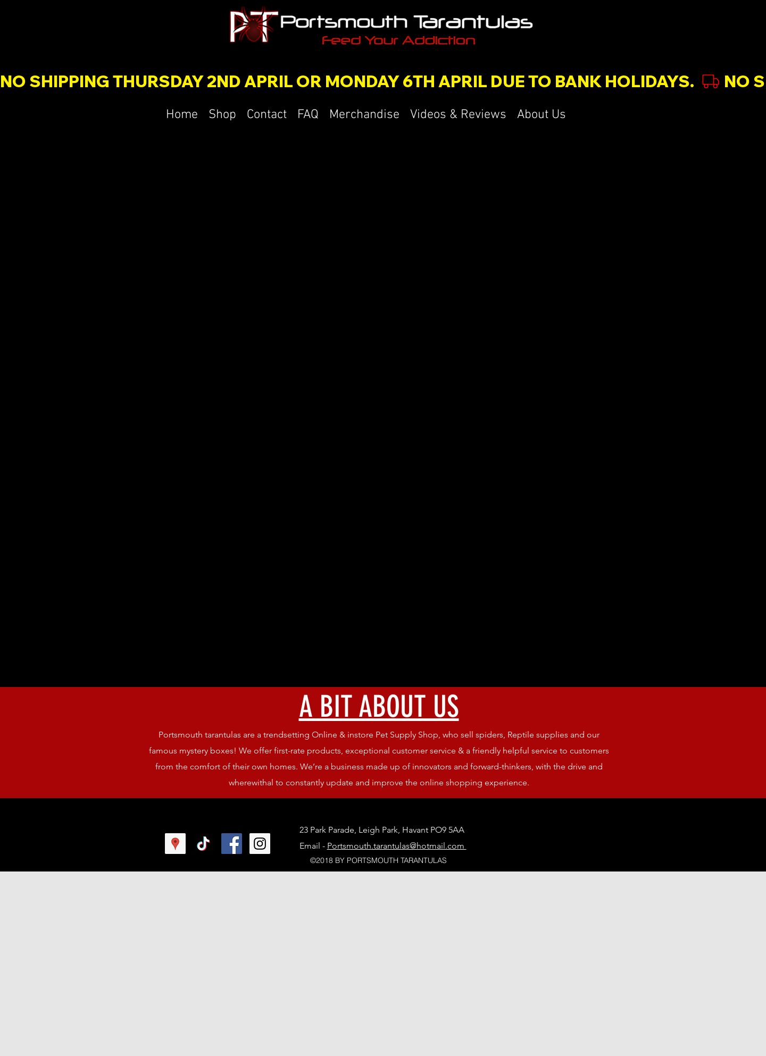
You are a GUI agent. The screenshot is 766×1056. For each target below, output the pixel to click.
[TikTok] (203, 843)
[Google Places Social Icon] (175, 843)
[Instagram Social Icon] (259, 843)
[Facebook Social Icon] (231, 843)
